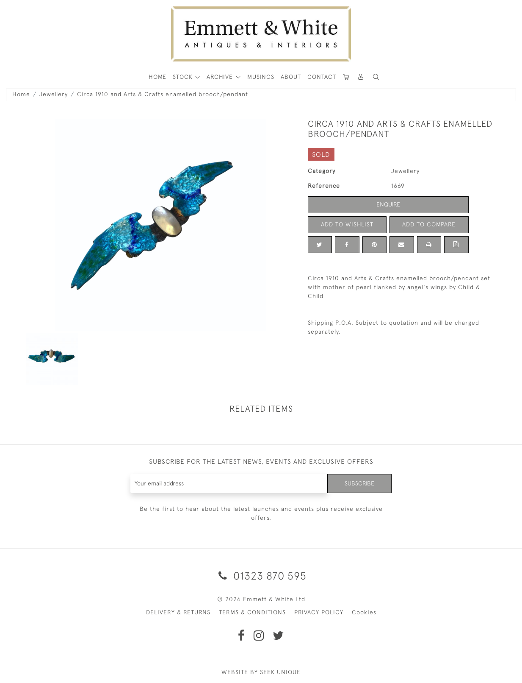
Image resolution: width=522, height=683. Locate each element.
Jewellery (53, 94)
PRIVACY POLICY (318, 612)
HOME (157, 76)
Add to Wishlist (347, 224)
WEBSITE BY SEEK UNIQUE (261, 672)
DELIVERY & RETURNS (178, 612)
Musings (260, 76)
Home (21, 94)
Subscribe (359, 483)
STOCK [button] (184, 76)
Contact (321, 76)
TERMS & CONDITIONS (252, 612)
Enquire (388, 204)
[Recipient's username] (229, 483)
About (291, 76)
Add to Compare (429, 224)
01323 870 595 (261, 575)
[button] (376, 76)
